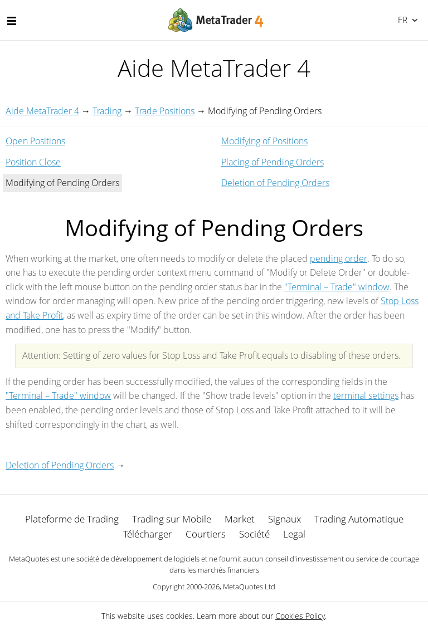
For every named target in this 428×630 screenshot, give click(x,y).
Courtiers (206, 534)
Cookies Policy (300, 616)
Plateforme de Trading (72, 518)
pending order (338, 258)
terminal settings (365, 395)
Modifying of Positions (264, 141)
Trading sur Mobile (171, 518)
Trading (107, 111)
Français (401, 19)
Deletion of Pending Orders (275, 183)
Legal (294, 534)
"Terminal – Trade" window (337, 287)
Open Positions (35, 141)
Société (254, 534)
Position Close (33, 162)
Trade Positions (164, 111)
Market (240, 518)
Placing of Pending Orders (272, 162)
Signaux (284, 518)
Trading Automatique (358, 518)
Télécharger (147, 534)
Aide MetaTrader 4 (42, 111)
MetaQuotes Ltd (249, 587)
